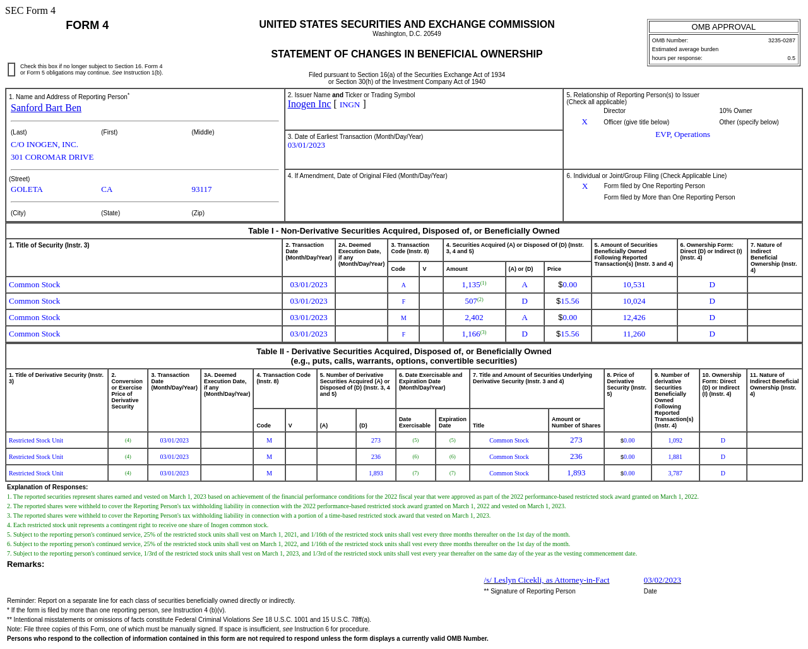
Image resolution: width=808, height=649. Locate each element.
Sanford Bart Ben (46, 107)
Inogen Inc (309, 103)
